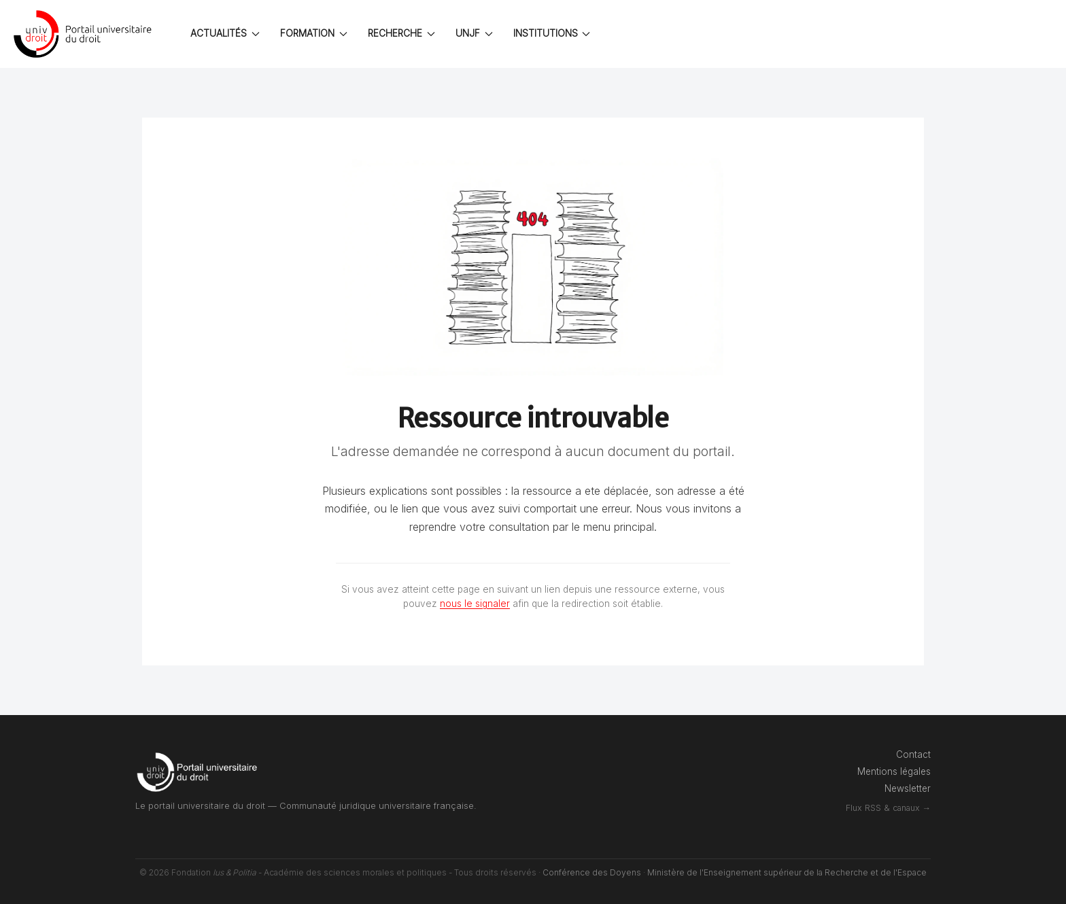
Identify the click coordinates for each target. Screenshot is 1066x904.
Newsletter (907, 788)
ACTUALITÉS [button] (225, 33)
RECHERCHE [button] (401, 33)
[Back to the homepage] (85, 34)
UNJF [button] (474, 33)
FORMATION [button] (313, 33)
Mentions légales (894, 771)
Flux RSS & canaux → (888, 808)
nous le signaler (475, 603)
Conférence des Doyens (592, 872)
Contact (913, 754)
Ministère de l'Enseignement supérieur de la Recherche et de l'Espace (787, 872)
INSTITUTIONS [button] (552, 33)
